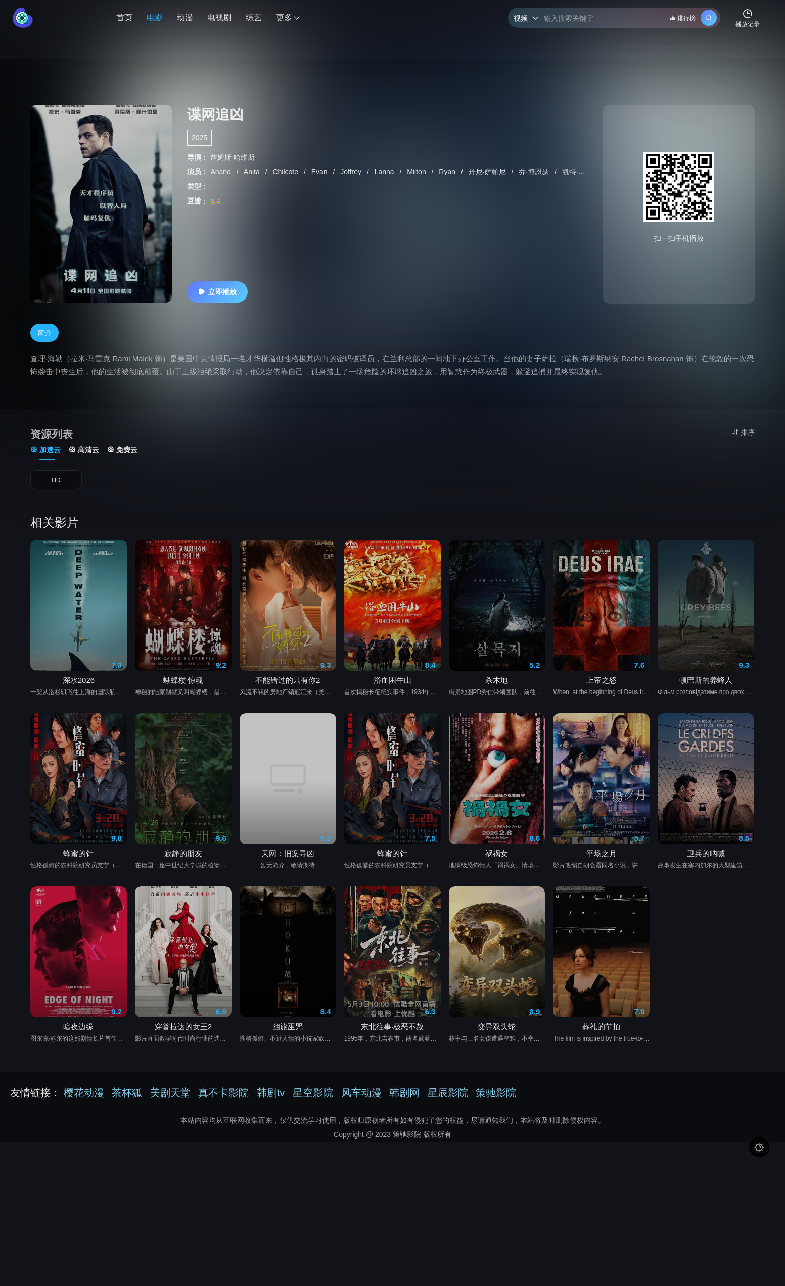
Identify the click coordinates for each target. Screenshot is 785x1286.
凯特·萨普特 (582, 172)
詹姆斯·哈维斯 (232, 157)
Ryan (448, 172)
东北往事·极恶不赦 (392, 1069)
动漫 (185, 17)
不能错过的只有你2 (287, 722)
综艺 (254, 17)
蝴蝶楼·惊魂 (183, 722)
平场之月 (601, 895)
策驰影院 (496, 1098)
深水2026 (79, 722)
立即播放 (217, 292)
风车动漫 (361, 1098)
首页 (124, 17)
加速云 (45, 454)
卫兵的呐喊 (706, 895)
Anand (221, 172)
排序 (743, 432)
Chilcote (286, 172)
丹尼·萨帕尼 (488, 172)
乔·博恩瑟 (535, 172)
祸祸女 (496, 895)
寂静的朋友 (183, 895)
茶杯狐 (127, 1098)
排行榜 (683, 18)
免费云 (122, 454)
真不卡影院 (223, 1098)
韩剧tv (271, 1098)
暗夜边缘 (78, 1069)
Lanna (385, 172)
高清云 (84, 454)
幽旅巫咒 (287, 1069)
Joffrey (351, 172)
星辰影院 (448, 1098)
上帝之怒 (601, 722)
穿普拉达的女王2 (183, 1069)
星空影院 (313, 1098)
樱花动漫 (84, 1098)
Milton (417, 172)
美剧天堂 (170, 1098)
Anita (253, 172)
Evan (320, 172)
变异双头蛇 (497, 1069)
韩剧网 (404, 1098)
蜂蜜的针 (78, 895)
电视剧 (219, 17)
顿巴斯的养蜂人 (705, 722)
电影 (155, 17)
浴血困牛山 (392, 722)
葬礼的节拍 (601, 1069)
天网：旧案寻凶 (287, 895)
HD (56, 487)
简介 (44, 336)
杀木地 (496, 722)
